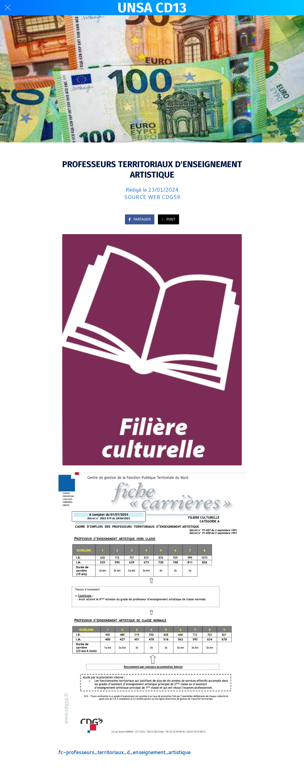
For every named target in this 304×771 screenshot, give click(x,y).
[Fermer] (7, 7)
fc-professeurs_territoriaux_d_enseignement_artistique (124, 752)
